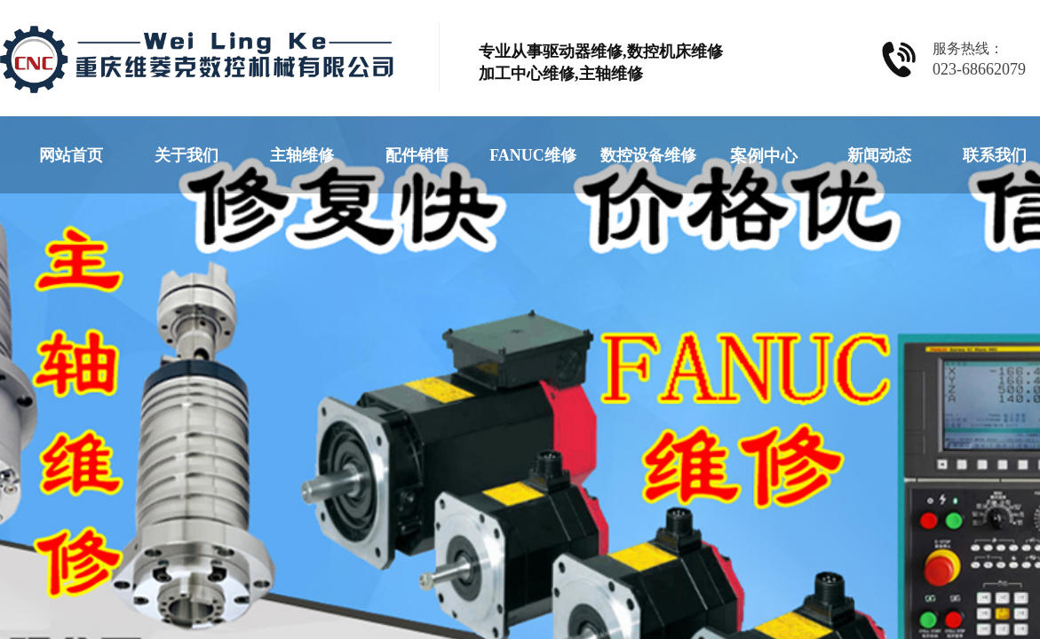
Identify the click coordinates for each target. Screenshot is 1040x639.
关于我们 (186, 155)
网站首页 (71, 155)
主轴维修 (302, 155)
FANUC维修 (532, 155)
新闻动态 (879, 155)
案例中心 (764, 155)
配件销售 (417, 155)
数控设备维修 (648, 155)
